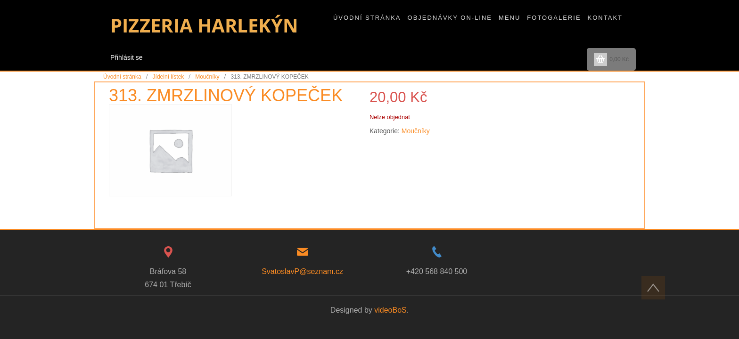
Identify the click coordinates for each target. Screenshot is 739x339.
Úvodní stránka (122, 76)
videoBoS (390, 310)
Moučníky (207, 76)
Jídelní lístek (168, 76)
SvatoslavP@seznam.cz (302, 271)
